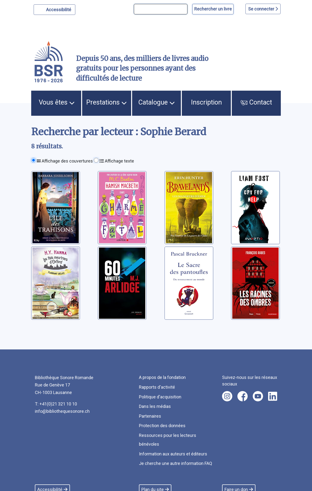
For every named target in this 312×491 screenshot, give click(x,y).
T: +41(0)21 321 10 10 (56, 403)
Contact (256, 102)
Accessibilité (59, 9)
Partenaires (150, 416)
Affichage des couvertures (65, 161)
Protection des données (162, 425)
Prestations (106, 102)
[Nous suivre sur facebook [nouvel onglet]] (242, 396)
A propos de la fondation (162, 377)
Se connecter (263, 8)
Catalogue (156, 102)
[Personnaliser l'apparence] (54, 9)
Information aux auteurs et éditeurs (173, 453)
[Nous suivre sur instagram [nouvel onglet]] (227, 396)
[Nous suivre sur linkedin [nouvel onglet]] (272, 396)
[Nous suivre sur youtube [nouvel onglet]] (258, 396)
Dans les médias (155, 406)
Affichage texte (116, 161)
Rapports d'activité (157, 387)
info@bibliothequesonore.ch (62, 411)
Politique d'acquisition (160, 396)
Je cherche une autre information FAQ (175, 463)
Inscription (206, 102)
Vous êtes (57, 102)
